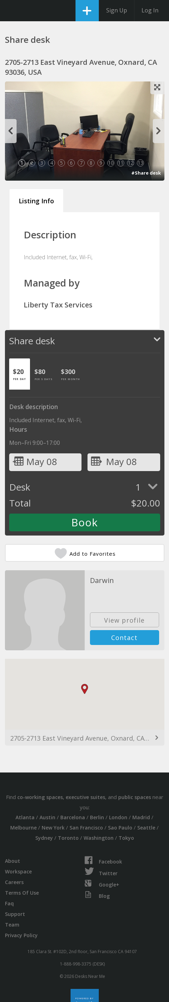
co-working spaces (40, 797)
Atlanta (25, 817)
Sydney (44, 837)
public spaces (134, 797)
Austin (47, 817)
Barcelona (72, 817)
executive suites (85, 797)
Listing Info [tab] (36, 201)
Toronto (68, 837)
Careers (14, 882)
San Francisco (86, 827)
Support (15, 914)
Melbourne (23, 827)
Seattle (146, 827)
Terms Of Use (22, 892)
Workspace (18, 871)
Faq (9, 903)
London (118, 817)
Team (12, 924)
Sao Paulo (120, 827)
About (12, 860)
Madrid (141, 817)
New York (53, 827)
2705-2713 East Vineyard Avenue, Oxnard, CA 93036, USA (84, 738)
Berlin (97, 817)
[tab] (19, 374)
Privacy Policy (21, 935)
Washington (99, 837)
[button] (84, 689)
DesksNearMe (11, 10)
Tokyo (126, 837)
